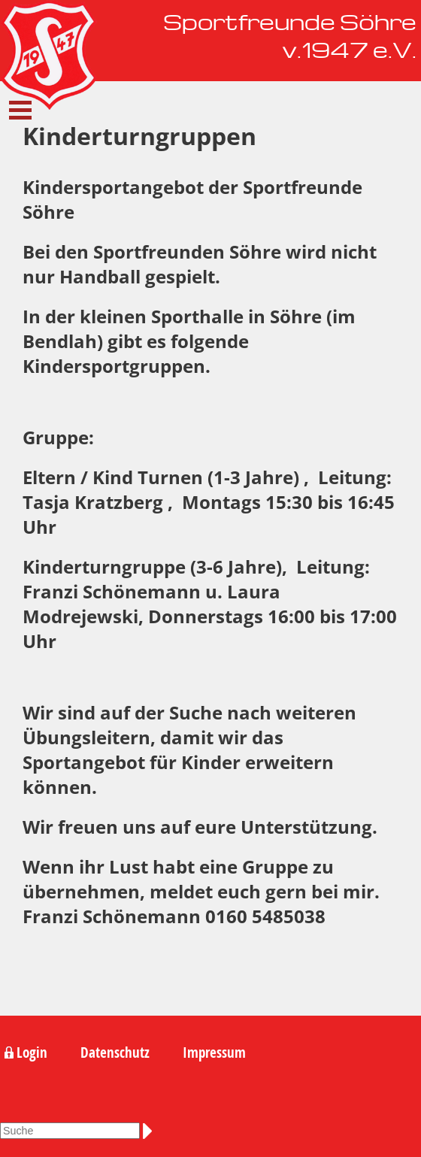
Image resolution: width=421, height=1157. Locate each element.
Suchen (150, 1130)
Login (32, 1052)
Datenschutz (115, 1052)
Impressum (214, 1052)
